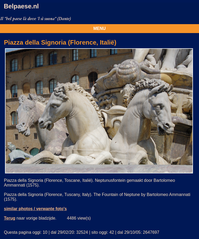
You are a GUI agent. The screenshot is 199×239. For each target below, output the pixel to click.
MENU (99, 28)
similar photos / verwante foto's (35, 208)
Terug (9, 218)
